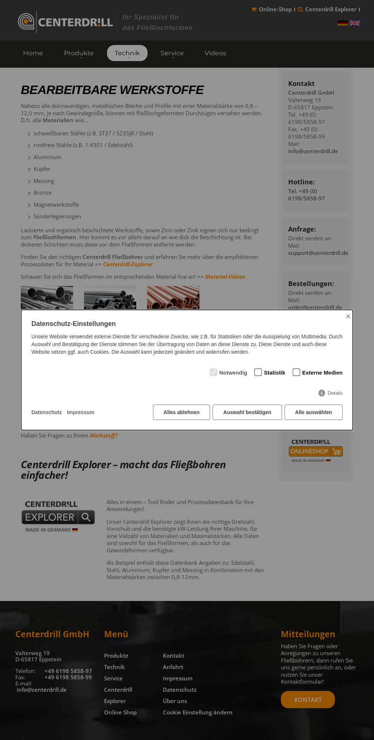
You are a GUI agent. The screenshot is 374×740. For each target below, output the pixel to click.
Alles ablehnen (182, 412)
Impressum (80, 412)
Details (335, 393)
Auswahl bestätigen (247, 412)
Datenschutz (46, 412)
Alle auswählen (313, 412)
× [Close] (348, 316)
